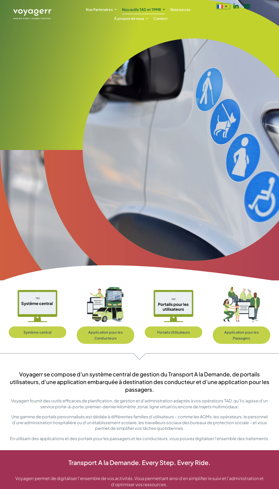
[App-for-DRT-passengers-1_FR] (241, 289)
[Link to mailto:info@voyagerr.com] (247, 6)
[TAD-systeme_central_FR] (37, 289)
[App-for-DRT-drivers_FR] (105, 289)
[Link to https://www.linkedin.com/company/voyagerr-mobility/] (236, 6)
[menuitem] (223, 6)
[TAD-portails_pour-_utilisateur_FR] (173, 289)
